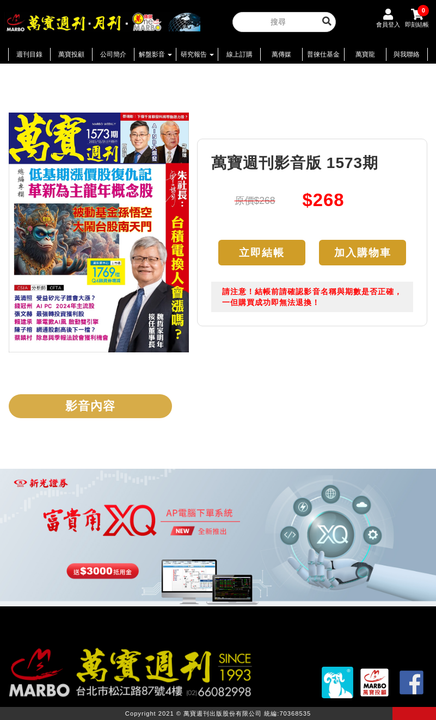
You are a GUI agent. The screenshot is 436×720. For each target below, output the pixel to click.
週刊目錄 (29, 54)
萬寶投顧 (71, 54)
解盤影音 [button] (155, 54)
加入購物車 (362, 252)
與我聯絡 (407, 54)
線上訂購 (239, 54)
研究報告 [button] (197, 54)
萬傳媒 (281, 54)
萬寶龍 (365, 54)
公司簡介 (113, 54)
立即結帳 (262, 252)
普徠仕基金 (323, 54)
